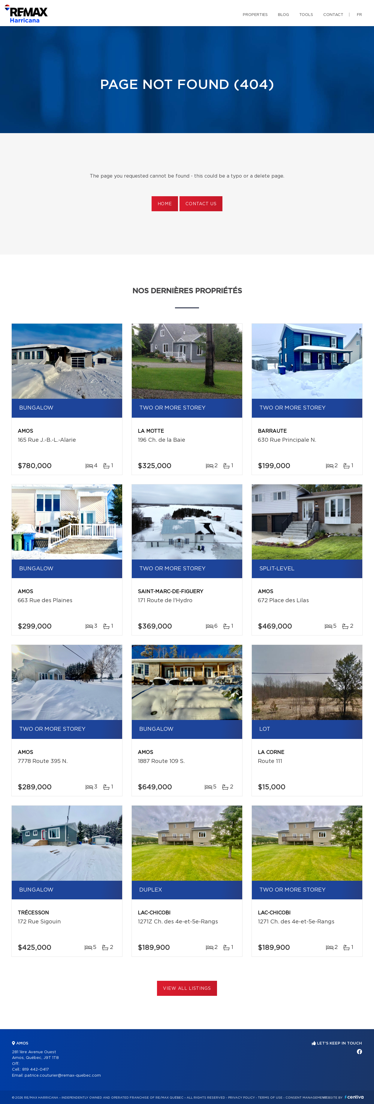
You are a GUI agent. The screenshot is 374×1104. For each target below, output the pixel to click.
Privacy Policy (241, 1097)
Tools (306, 15)
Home (165, 204)
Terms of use (270, 1097)
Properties (255, 15)
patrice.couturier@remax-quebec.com (63, 1076)
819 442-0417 (35, 1070)
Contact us (200, 204)
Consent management (306, 1097)
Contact (333, 15)
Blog (283, 15)
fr (359, 15)
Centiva (354, 1097)
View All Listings (187, 989)
